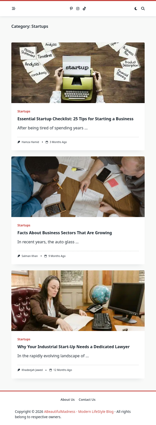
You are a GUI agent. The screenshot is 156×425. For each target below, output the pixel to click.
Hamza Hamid (30, 142)
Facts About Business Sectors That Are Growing (64, 232)
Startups (23, 111)
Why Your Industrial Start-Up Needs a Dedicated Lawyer (73, 346)
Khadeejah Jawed (32, 370)
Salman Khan (30, 256)
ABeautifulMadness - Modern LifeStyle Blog (79, 411)
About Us (68, 399)
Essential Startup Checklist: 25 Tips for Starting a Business (75, 119)
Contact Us (87, 399)
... (86, 128)
